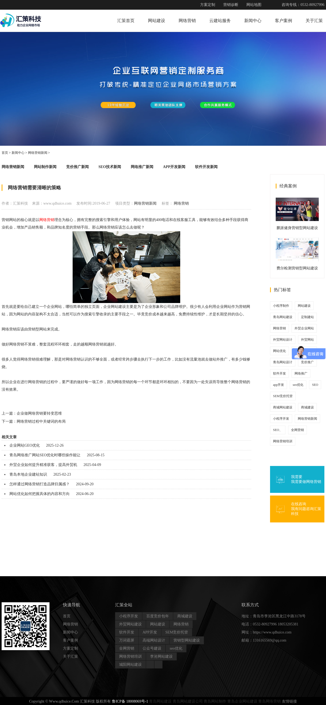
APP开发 (150, 632)
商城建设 (307, 407)
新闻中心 (252, 20)
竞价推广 (307, 362)
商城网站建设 (282, 407)
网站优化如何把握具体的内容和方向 (39, 494)
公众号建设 (152, 648)
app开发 (278, 385)
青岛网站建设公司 (188, 701)
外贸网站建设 (130, 624)
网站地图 (253, 5)
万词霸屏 (126, 640)
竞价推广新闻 (77, 167)
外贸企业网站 (304, 328)
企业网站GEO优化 (24, 445)
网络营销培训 (282, 441)
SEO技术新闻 (109, 167)
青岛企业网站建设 (242, 701)
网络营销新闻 (37, 153)
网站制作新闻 (45, 167)
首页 (5, 153)
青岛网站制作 (215, 701)
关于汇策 (314, 20)
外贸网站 (307, 339)
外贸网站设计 (282, 339)
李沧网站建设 (161, 656)
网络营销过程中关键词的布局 (41, 421)
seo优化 (298, 385)
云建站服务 (220, 20)
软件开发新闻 (206, 167)
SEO (315, 385)
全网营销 (297, 430)
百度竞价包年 (157, 616)
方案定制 (207, 5)
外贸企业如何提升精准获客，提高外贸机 (43, 465)
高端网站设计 (154, 640)
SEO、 (277, 430)
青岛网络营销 (269, 701)
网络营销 (187, 20)
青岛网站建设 (282, 317)
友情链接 (289, 701)
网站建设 (156, 20)
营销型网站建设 (186, 640)
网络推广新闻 (142, 167)
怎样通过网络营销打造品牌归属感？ (39, 484)
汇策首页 (125, 20)
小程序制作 (281, 306)
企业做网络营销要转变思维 (39, 413)
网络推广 (301, 373)
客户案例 (283, 20)
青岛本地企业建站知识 (28, 474)
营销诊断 (230, 5)
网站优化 (279, 351)
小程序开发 (281, 419)
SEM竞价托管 (283, 396)
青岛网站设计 (282, 362)
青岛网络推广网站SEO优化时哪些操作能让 (44, 455)
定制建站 (307, 317)
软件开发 (279, 373)
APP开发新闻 (174, 167)
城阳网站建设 (130, 665)
